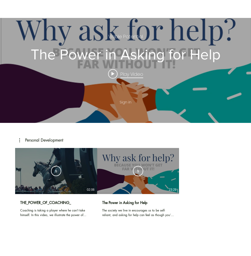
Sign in (125, 102)
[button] (41, 140)
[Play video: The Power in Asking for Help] (125, 74)
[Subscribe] (56, 171)
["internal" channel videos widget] (125, 70)
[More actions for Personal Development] (41, 140)
